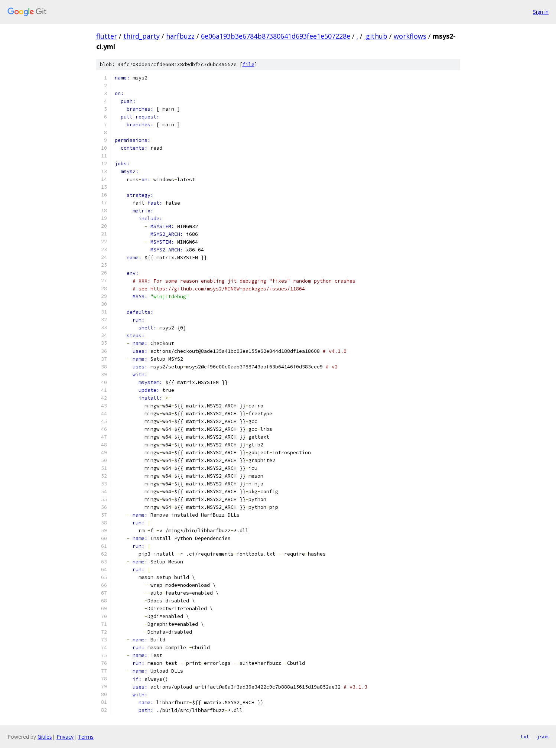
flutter (106, 36)
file (248, 64)
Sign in (541, 11)
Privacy (65, 736)
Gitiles (45, 736)
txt (524, 736)
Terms (86, 736)
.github (375, 36)
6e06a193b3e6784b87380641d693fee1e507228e (275, 36)
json (543, 736)
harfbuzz (180, 36)
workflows (410, 36)
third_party (141, 36)
